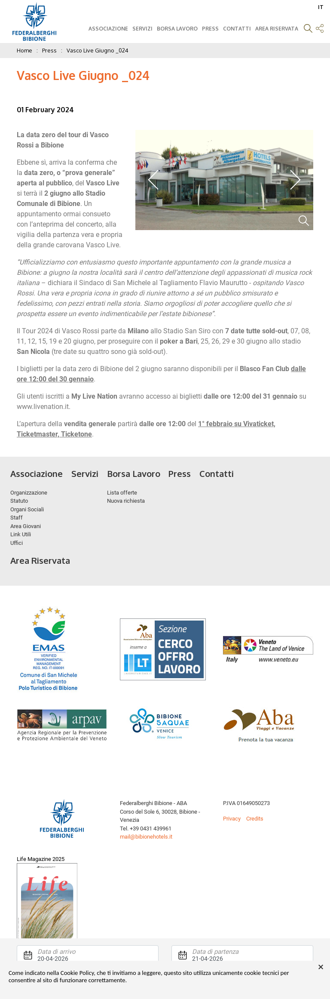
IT (321, 7)
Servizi (142, 28)
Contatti (237, 28)
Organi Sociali (27, 509)
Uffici (16, 543)
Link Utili (20, 534)
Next (295, 180)
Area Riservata (276, 28)
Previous (153, 180)
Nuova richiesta (126, 501)
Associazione (108, 28)
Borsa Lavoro (177, 28)
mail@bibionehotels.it (146, 836)
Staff (16, 517)
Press (210, 28)
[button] (308, 29)
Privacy (232, 818)
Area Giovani (25, 526)
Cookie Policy (77, 973)
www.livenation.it (43, 407)
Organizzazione (28, 492)
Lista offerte (122, 492)
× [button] (321, 967)
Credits (254, 818)
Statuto (19, 501)
